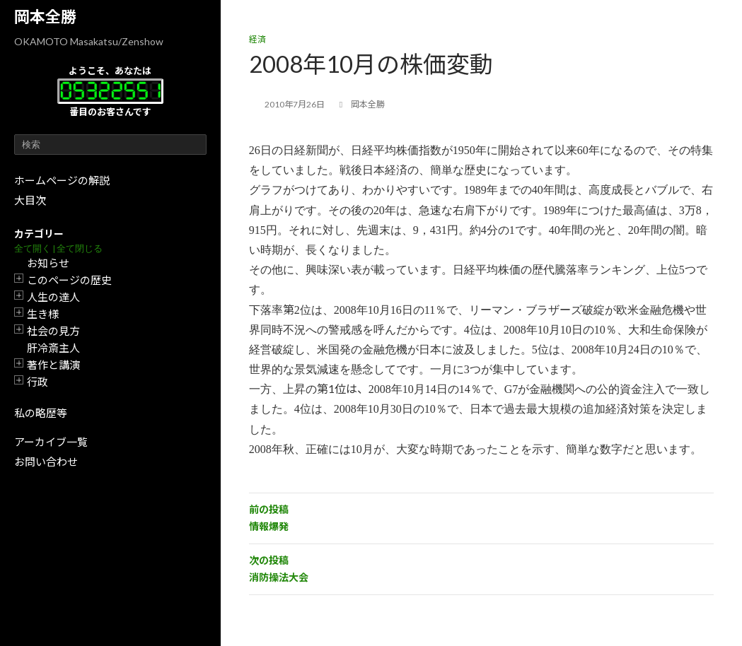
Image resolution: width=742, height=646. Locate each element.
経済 (257, 39)
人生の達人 (53, 296)
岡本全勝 (45, 16)
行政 (37, 381)
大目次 (30, 200)
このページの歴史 (69, 280)
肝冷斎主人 (53, 347)
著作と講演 (53, 364)
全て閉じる (80, 248)
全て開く (32, 248)
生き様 (43, 313)
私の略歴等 (40, 412)
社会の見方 (53, 330)
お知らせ (48, 263)
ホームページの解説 (62, 180)
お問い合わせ (46, 461)
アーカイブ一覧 (51, 441)
